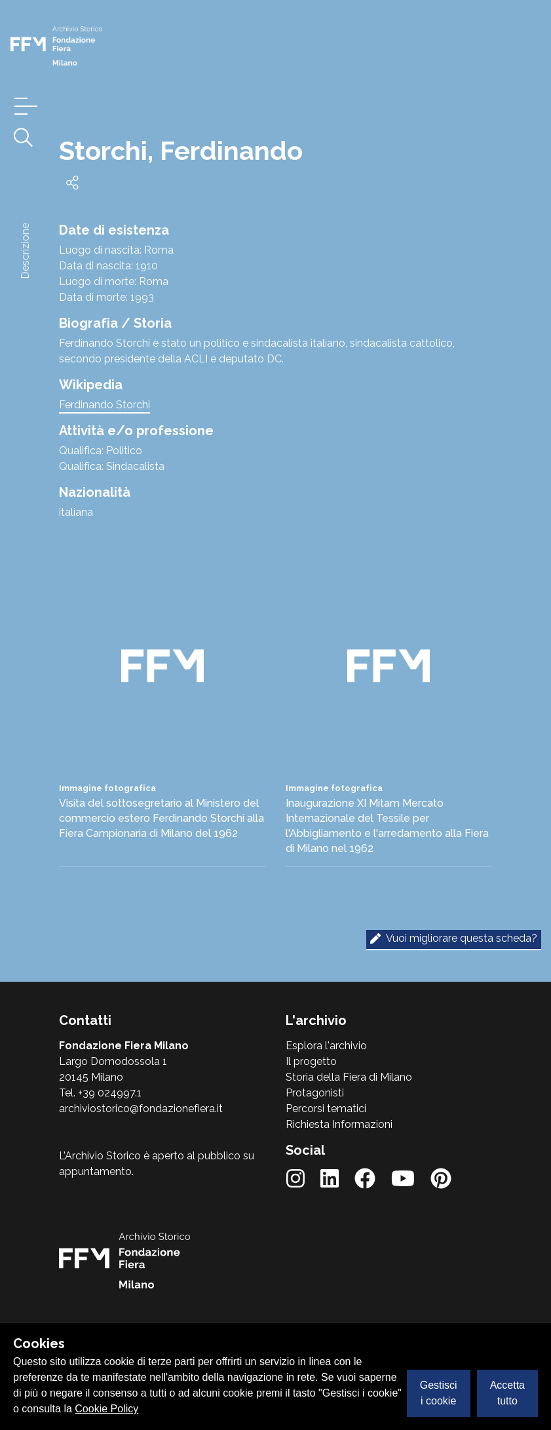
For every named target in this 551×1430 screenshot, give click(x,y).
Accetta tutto (507, 1393)
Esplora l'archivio (326, 1045)
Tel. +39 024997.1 (100, 1093)
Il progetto (311, 1061)
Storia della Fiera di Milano (349, 1077)
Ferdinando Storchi (104, 404)
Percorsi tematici (326, 1108)
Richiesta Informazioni (339, 1124)
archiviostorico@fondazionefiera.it (141, 1108)
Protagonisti (315, 1093)
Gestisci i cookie (438, 1393)
